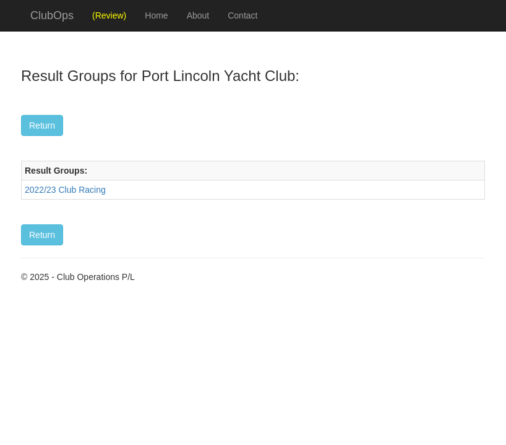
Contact (242, 15)
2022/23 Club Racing (65, 190)
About (198, 15)
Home (156, 15)
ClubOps (52, 15)
